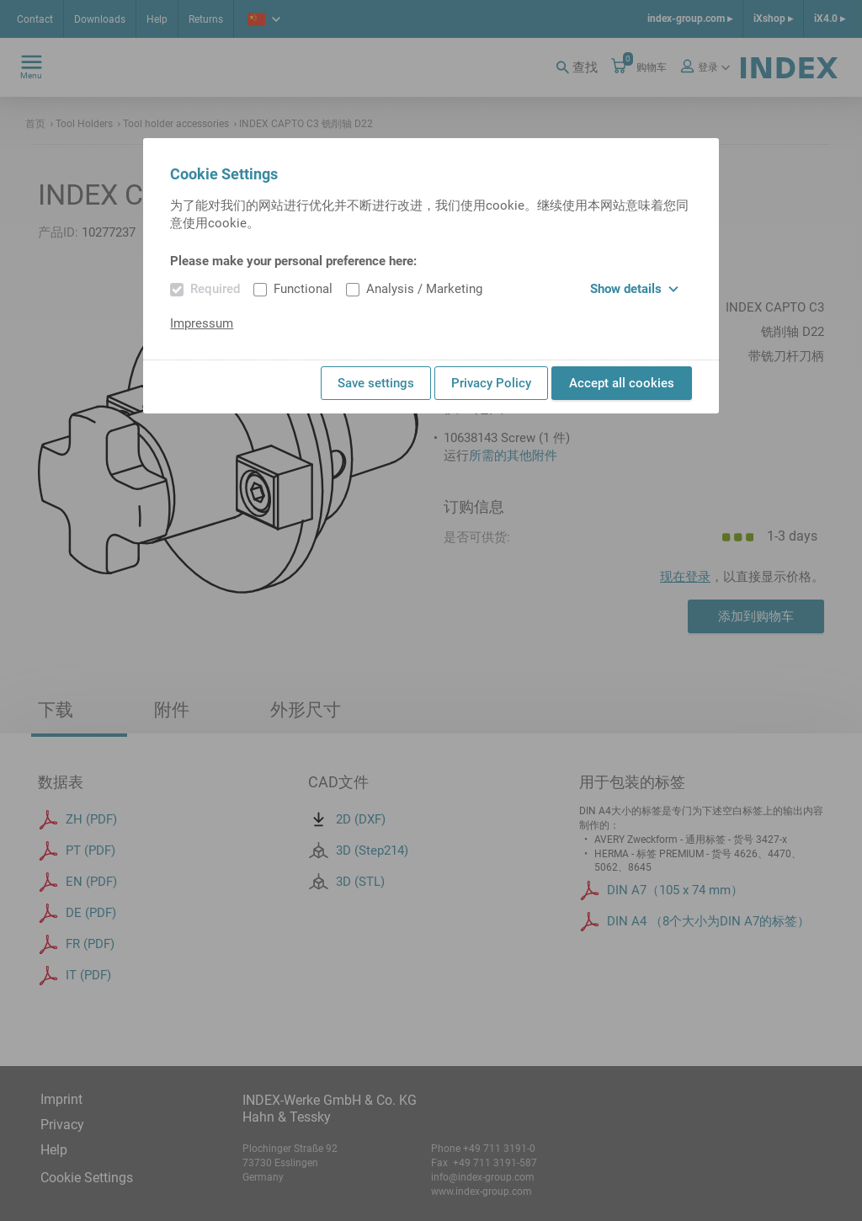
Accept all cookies (621, 383)
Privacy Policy (491, 383)
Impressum (201, 323)
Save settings (376, 383)
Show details (634, 288)
